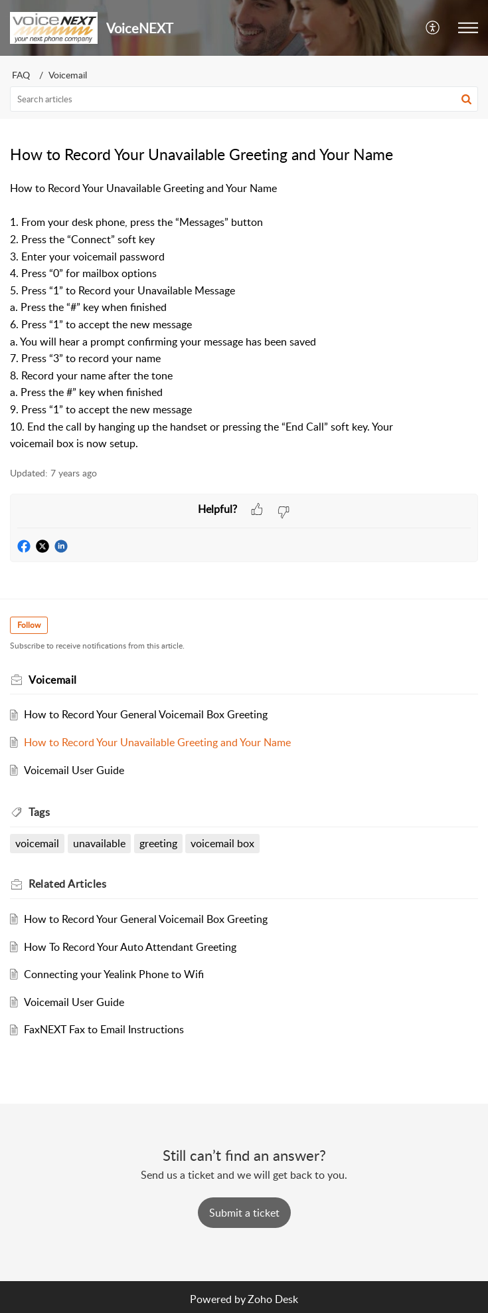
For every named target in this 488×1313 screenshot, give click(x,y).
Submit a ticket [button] (244, 1212)
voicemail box (222, 843)
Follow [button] (29, 625)
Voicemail (67, 74)
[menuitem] (433, 28)
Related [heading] (67, 883)
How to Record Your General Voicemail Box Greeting (146, 714)
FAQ (21, 74)
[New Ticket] (244, 1212)
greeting (158, 843)
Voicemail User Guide (74, 770)
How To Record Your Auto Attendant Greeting (130, 947)
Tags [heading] (39, 812)
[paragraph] (244, 316)
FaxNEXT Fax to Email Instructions (104, 1029)
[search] (244, 99)
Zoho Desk (273, 1299)
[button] (433, 28)
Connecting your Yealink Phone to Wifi (114, 974)
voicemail (37, 843)
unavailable (99, 843)
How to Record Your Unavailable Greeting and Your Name (157, 742)
